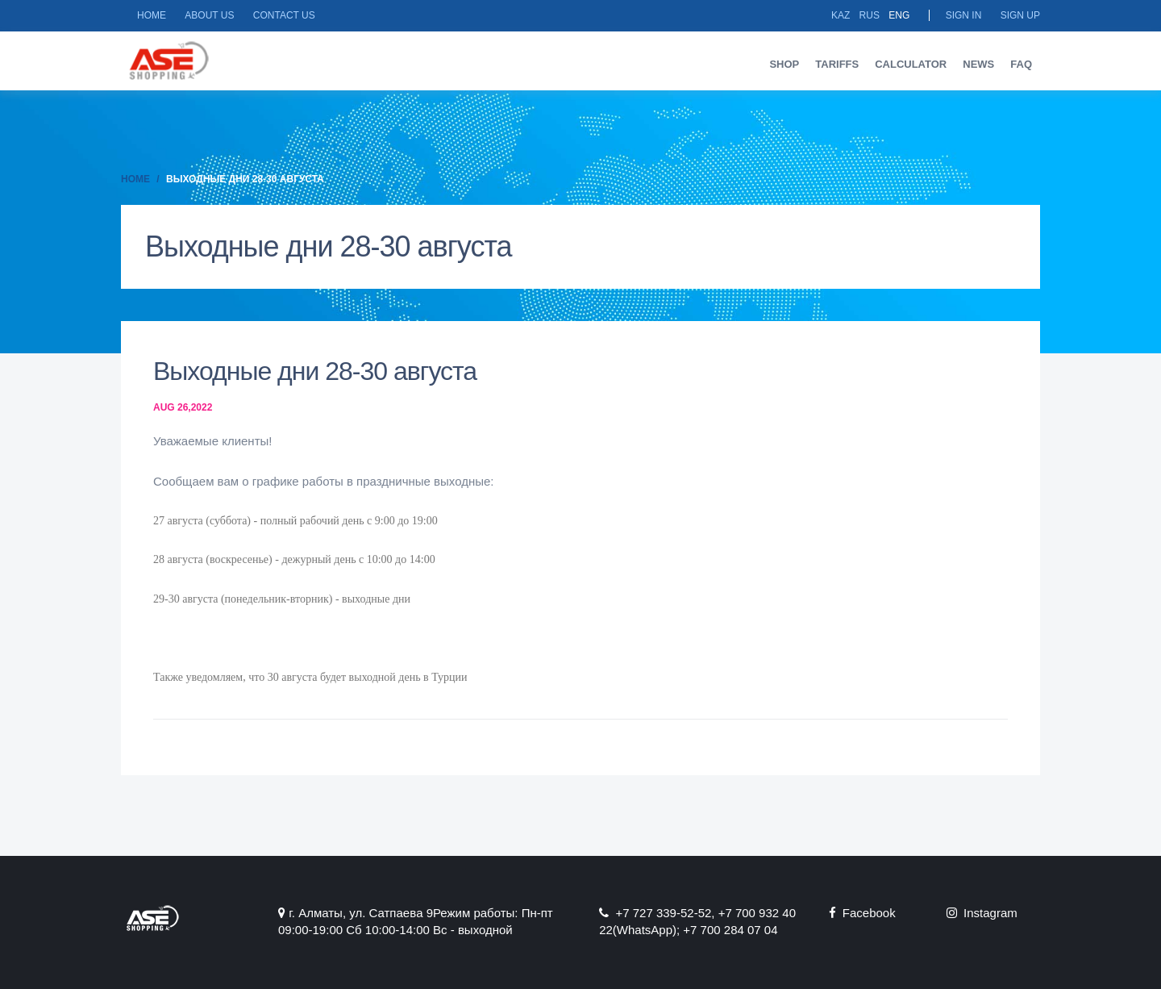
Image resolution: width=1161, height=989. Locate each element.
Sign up (1020, 15)
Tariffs (837, 64)
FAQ (1021, 64)
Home (151, 15)
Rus (869, 15)
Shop (784, 64)
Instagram (982, 913)
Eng (898, 15)
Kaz (840, 15)
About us (209, 15)
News (978, 64)
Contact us (284, 15)
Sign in (964, 15)
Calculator (911, 64)
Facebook (862, 913)
